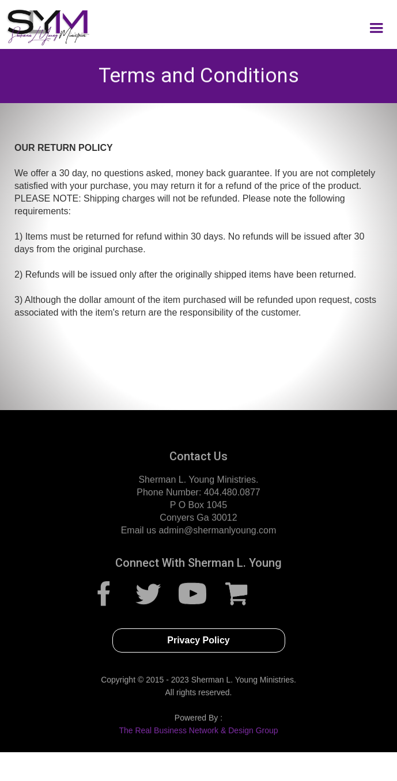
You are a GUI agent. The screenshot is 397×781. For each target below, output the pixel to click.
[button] (376, 28)
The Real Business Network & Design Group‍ (198, 733)
